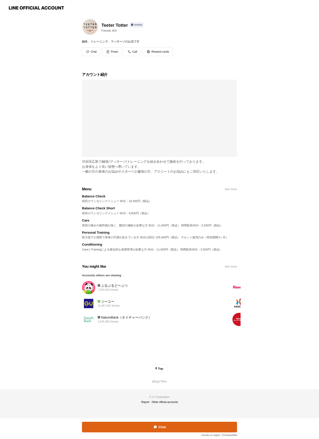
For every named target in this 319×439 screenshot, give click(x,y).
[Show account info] (137, 25)
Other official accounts (165, 402)
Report (145, 402)
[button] (112, 51)
